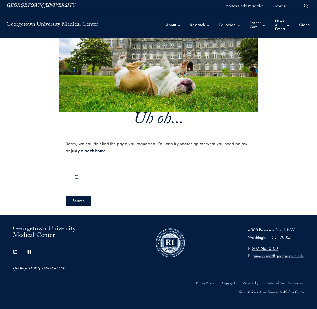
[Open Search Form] (306, 6)
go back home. (92, 150)
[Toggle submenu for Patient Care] (264, 25)
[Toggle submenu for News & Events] (288, 25)
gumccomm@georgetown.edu (278, 256)
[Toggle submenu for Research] (208, 25)
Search (78, 201)
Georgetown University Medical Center (52, 25)
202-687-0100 (265, 248)
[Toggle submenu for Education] (238, 25)
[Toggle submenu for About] (179, 25)
